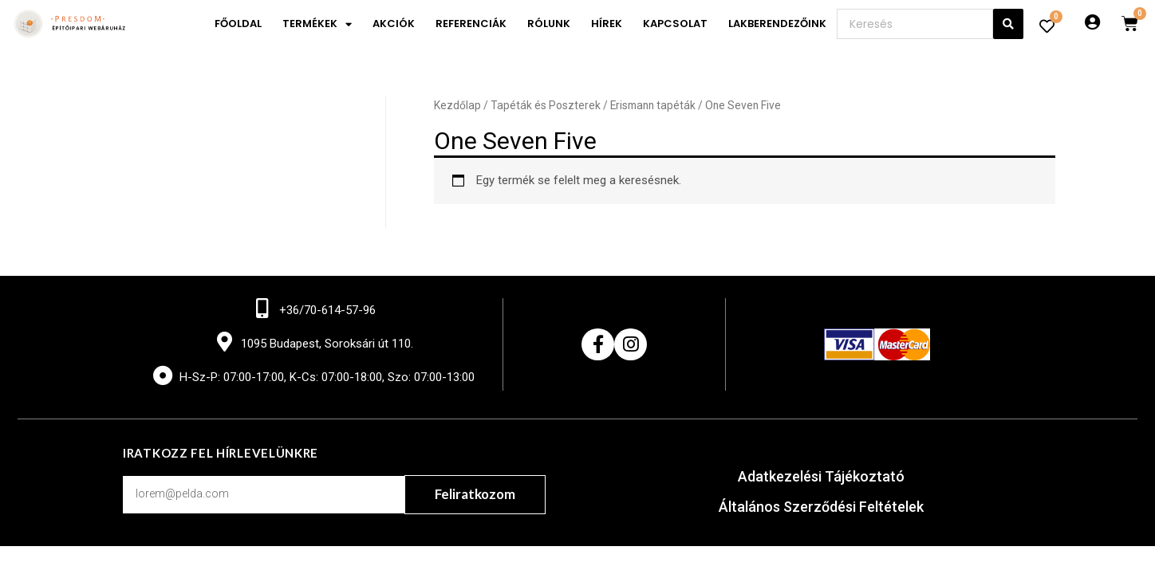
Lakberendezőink (777, 23)
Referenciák (471, 23)
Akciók (394, 23)
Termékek (317, 24)
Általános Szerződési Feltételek (821, 506)
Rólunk (548, 23)
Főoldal (238, 23)
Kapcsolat (675, 23)
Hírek (606, 23)
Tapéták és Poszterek (546, 105)
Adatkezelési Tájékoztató (821, 476)
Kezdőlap (457, 105)
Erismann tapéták (653, 105)
